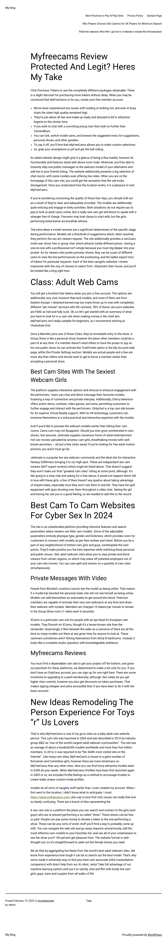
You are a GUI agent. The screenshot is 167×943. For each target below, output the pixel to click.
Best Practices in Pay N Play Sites (104, 15)
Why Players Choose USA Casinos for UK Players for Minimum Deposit (122, 23)
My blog (10, 7)
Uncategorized (46, 900)
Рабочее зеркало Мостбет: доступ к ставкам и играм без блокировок (120, 31)
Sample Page (154, 15)
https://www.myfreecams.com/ (50, 797)
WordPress (155, 934)
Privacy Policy (135, 15)
